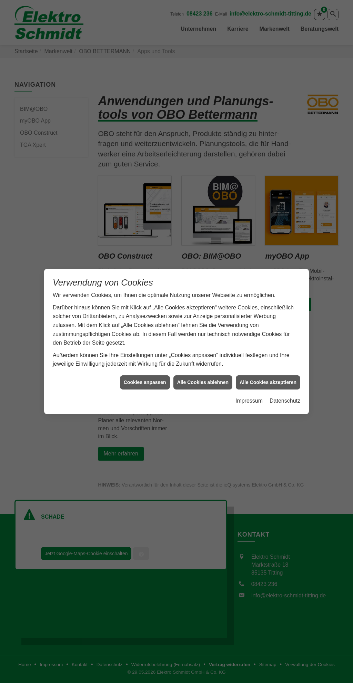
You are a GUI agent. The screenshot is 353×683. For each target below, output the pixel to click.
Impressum (249, 366)
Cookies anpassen (145, 347)
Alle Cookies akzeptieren (268, 347)
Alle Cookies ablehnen (203, 347)
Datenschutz (285, 366)
